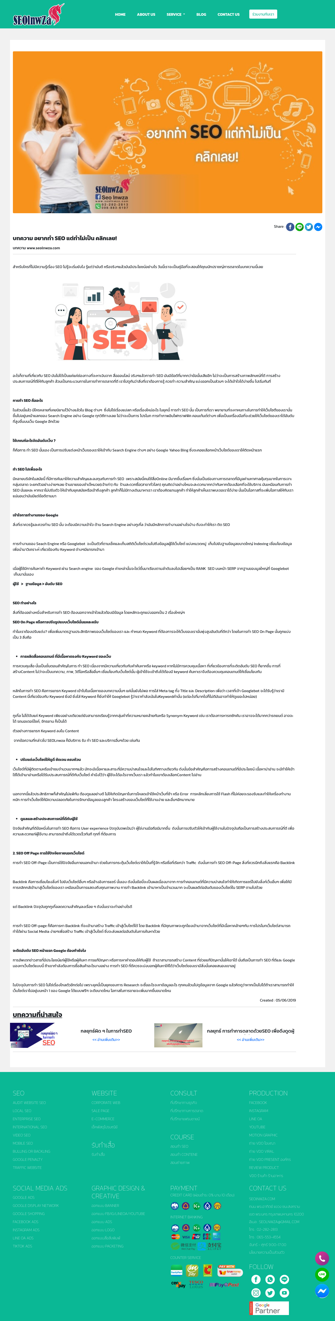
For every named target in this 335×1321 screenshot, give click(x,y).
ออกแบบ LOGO (103, 1230)
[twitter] (270, 1291)
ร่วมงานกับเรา (263, 14)
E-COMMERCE (103, 1119)
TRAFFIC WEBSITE (27, 1167)
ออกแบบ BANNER (105, 1205)
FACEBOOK (258, 1102)
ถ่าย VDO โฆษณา (262, 1143)
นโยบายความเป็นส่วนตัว (267, 1252)
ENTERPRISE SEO (27, 1119)
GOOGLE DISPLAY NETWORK (36, 1205)
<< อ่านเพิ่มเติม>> (106, 1039)
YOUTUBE (257, 1127)
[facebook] (256, 1278)
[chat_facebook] (322, 1291)
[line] (284, 1278)
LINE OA (255, 1119)
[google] (269, 1306)
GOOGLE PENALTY (28, 1159)
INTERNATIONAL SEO (30, 1127)
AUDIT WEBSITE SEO (29, 1102)
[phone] (322, 1258)
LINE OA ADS (23, 1238)
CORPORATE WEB (106, 1102)
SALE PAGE (101, 1111)
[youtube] (284, 1291)
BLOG (201, 14)
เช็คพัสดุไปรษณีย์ (105, 1127)
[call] (270, 1278)
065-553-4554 (269, 1237)
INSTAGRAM (258, 1111)
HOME (120, 14)
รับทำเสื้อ (98, 1154)
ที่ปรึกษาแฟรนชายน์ (185, 1119)
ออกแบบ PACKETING (108, 1246)
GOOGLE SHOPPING (29, 1213)
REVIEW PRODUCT (264, 1167)
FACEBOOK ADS (25, 1222)
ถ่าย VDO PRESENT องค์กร (270, 1159)
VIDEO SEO (22, 1135)
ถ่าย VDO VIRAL (261, 1151)
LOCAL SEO (22, 1111)
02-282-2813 (267, 1229)
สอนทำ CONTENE (184, 1154)
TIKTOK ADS (22, 1246)
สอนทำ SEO (179, 1146)
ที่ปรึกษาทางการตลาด (186, 1111)
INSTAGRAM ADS (26, 1230)
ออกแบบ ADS (102, 1222)
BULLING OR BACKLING (31, 1151)
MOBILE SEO (23, 1143)
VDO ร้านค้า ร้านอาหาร (266, 1175)
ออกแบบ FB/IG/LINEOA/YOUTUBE (118, 1213)
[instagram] (256, 1291)
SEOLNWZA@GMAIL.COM (279, 1222)
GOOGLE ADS (24, 1197)
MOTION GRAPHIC (263, 1135)
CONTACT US (228, 14)
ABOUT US (146, 14)
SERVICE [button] (174, 14)
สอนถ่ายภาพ (180, 1162)
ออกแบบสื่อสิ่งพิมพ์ (106, 1238)
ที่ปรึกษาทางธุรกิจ (183, 1102)
